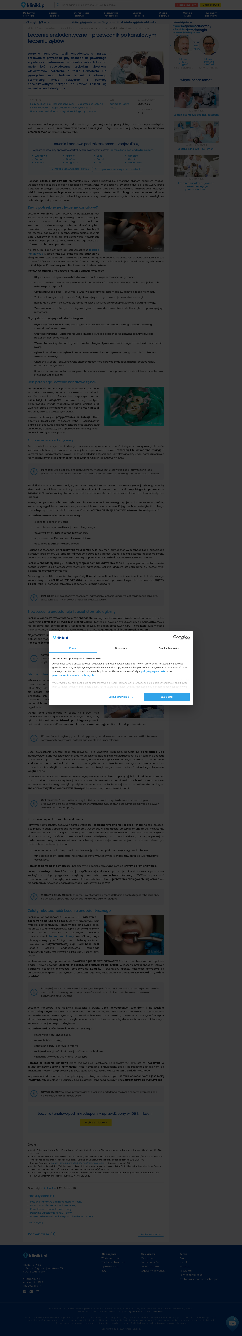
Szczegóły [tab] (121, 648)
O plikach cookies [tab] (169, 648)
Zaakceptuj (167, 696)
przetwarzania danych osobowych (73, 675)
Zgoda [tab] (73, 648)
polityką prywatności (153, 671)
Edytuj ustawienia (120, 696)
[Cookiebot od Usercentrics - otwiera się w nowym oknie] (176, 637)
